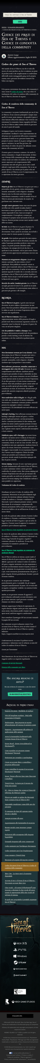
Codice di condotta (13, 1057)
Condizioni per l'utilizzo (13, 1055)
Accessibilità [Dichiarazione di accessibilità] (32, 1059)
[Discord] (26, 982)
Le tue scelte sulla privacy (21, 1053)
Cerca (20, 21)
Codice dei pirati (17, 92)
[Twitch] (13, 982)
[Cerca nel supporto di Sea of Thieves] (20, 15)
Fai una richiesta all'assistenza (20, 694)
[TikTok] (30, 982)
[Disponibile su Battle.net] (20, 975)
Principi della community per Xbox (13, 667)
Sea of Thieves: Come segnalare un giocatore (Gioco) (20, 530)
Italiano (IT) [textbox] (17, 1016)
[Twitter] (8, 982)
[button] (20, 1016)
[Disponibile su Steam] (20, 962)
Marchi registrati (26, 1057)
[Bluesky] (35, 982)
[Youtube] (20, 982)
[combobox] (20, 15)
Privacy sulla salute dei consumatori (15, 1059)
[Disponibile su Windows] (20, 956)
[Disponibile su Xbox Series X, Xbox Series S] (20, 943)
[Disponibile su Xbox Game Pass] (20, 969)
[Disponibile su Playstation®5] (20, 950)
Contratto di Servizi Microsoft (12, 663)
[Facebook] (5, 982)
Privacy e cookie (27, 1055)
